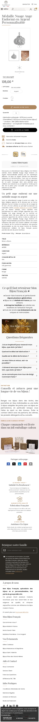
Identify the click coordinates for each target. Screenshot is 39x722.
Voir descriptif (8, 77)
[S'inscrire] (34, 550)
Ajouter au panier (22, 130)
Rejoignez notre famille (14, 545)
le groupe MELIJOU (21, 612)
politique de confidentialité (14, 572)
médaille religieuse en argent (23, 208)
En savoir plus (6, 715)
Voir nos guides (15, 87)
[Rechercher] (13, 9)
